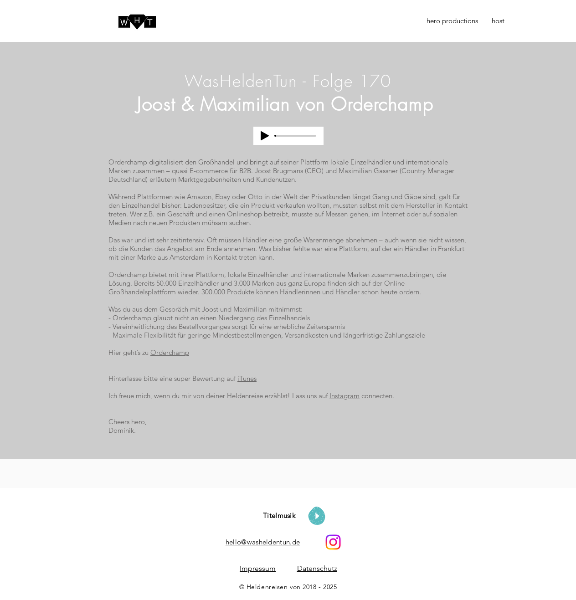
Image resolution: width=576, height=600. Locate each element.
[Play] (265, 135)
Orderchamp (169, 352)
